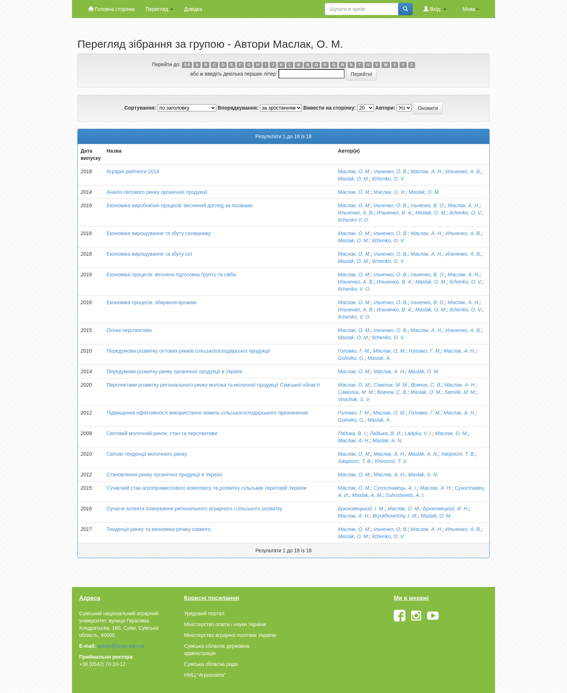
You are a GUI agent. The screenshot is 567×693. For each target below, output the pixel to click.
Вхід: (434, 9)
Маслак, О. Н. (390, 192)
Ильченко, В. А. (395, 213)
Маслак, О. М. (354, 171)
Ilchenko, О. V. (388, 179)
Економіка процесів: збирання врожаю (152, 302)
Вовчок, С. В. (426, 385)
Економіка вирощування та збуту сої (149, 254)
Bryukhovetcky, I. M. (395, 516)
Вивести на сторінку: (329, 108)
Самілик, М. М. (391, 385)
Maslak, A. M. (367, 495)
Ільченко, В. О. (428, 205)
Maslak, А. (379, 358)
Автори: (385, 108)
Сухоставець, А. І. (395, 488)
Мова (470, 9)
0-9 (187, 65)
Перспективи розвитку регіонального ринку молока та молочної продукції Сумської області (213, 385)
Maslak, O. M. (353, 179)
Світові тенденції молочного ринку (147, 454)
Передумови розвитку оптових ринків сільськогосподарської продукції (188, 351)
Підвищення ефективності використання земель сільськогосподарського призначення (207, 413)
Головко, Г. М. (354, 351)
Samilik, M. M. (460, 392)
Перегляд (159, 9)
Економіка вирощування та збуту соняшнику (159, 233)
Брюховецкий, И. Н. (446, 508)
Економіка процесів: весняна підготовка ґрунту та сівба (171, 274)
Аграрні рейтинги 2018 (133, 171)
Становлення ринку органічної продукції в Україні (164, 474)
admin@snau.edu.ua (121, 646)
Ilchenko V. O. (353, 220)
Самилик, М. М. (356, 392)
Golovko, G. (351, 358)
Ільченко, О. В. (391, 171)
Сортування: (140, 108)
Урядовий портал (204, 613)
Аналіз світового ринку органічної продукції (157, 192)
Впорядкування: (238, 108)
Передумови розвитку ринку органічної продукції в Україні (174, 371)
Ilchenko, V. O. (354, 289)
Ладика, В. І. (352, 433)
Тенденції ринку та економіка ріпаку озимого (159, 529)
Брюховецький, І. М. (361, 508)
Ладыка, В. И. (386, 433)
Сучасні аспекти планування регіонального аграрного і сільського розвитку (194, 508)
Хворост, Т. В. (458, 454)
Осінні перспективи (129, 330)
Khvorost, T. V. (391, 461)
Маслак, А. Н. (427, 171)
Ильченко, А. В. (463, 171)
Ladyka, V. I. (418, 433)
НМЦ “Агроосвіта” (205, 675)
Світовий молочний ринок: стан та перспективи (162, 433)
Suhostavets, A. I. (405, 495)
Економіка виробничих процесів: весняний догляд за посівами (180, 205)
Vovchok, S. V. (354, 399)
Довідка (193, 9)
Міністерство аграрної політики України (230, 635)
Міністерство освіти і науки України (225, 624)
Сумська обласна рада (211, 664)
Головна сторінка (111, 9)
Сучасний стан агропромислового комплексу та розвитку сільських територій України (207, 488)
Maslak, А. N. (387, 440)
